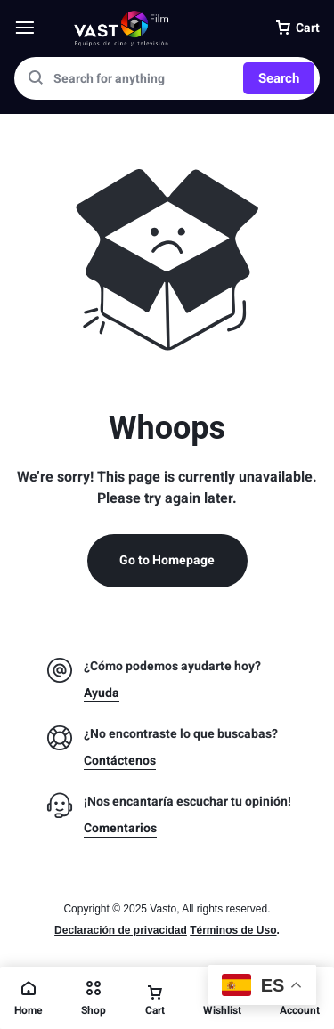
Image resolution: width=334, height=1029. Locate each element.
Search (278, 78)
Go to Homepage (167, 560)
